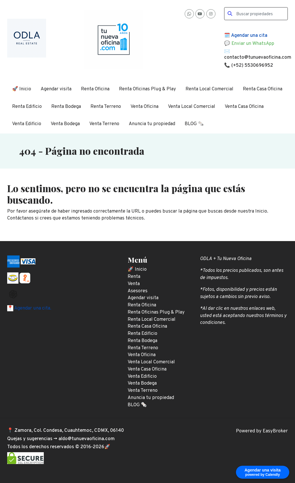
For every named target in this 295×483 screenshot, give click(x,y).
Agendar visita (56, 89)
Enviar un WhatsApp (252, 44)
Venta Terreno (104, 124)
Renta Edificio (27, 107)
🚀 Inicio (21, 89)
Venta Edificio (26, 124)
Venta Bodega (65, 124)
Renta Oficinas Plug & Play (147, 89)
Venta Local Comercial (191, 107)
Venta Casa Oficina (244, 107)
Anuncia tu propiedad (152, 124)
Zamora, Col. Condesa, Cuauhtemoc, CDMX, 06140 (69, 430)
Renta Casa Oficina (262, 89)
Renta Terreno (105, 107)
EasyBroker (275, 431)
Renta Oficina (95, 89)
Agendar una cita (249, 36)
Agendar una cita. (32, 308)
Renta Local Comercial (209, 89)
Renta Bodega (66, 107)
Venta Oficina (144, 107)
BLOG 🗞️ (194, 124)
